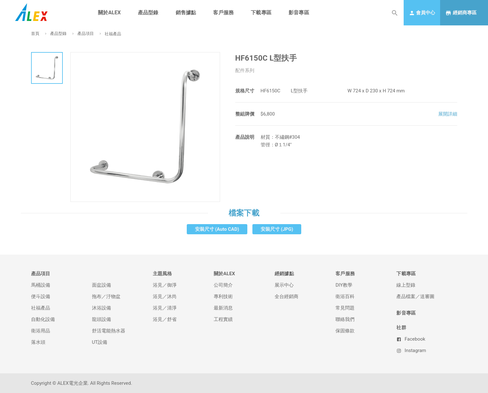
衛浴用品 (40, 331)
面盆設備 (101, 285)
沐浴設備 (101, 308)
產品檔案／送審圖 (415, 296)
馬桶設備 (40, 285)
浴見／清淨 (165, 308)
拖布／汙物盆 (106, 296)
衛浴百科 (345, 296)
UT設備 (99, 342)
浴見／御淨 (165, 285)
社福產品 (113, 33)
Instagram (411, 350)
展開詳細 (447, 114)
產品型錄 (58, 33)
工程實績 (223, 319)
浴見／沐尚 (165, 296)
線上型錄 (405, 285)
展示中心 (284, 285)
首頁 (35, 33)
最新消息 (223, 308)
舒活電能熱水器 (108, 331)
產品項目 (85, 33)
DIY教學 (343, 285)
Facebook (410, 339)
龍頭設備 (101, 319)
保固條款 (345, 331)
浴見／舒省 (165, 319)
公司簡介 (223, 285)
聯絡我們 (345, 319)
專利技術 (223, 296)
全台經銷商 (286, 296)
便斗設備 (40, 296)
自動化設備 (43, 319)
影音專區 (299, 13)
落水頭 (38, 342)
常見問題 (345, 308)
